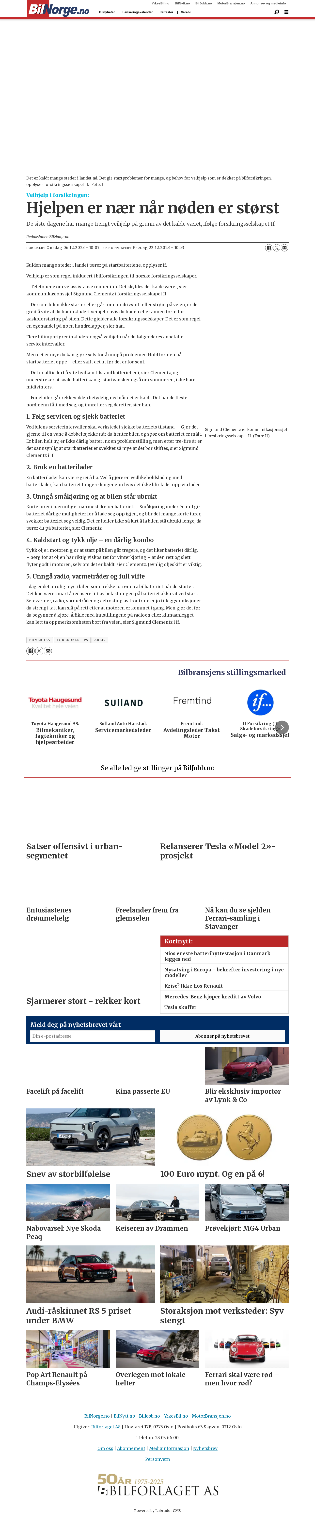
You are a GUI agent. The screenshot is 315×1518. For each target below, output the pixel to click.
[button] (282, 727)
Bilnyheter (107, 12)
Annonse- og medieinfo (268, 3)
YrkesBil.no (160, 3)
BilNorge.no (97, 1416)
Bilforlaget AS (106, 1427)
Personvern (157, 1459)
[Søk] (277, 12)
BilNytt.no (182, 3)
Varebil (186, 12)
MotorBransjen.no (231, 3)
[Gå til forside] (58, 9)
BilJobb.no (203, 3)
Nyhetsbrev (205, 1448)
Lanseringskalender (138, 12)
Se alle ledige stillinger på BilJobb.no (158, 768)
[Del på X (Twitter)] (276, 247)
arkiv (100, 640)
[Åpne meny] (286, 12)
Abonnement (131, 1448)
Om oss (105, 1448)
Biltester (166, 12)
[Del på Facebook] (268, 247)
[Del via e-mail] (284, 247)
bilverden (39, 640)
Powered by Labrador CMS (157, 1510)
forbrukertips (72, 640)
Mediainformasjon (169, 1448)
